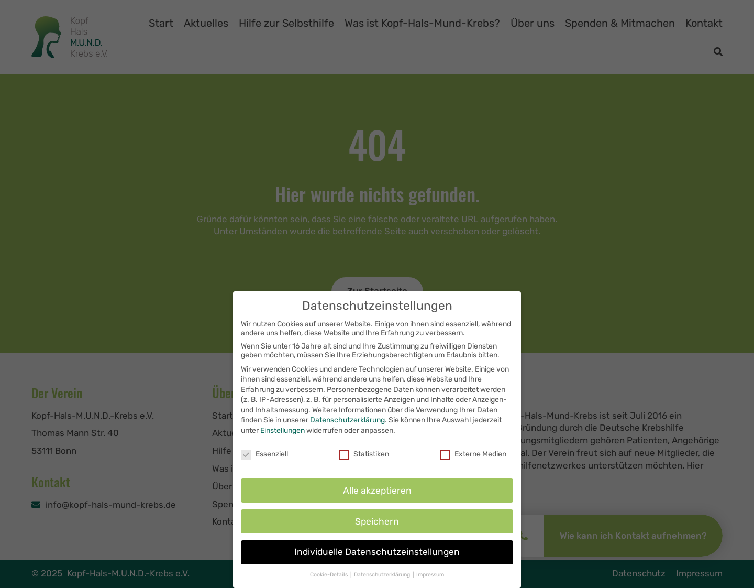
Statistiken (364, 458)
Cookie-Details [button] (329, 579)
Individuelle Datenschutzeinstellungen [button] (377, 557)
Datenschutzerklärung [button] (383, 579)
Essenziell (264, 458)
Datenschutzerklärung (347, 425)
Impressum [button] (430, 579)
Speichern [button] (377, 526)
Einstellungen (282, 435)
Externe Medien (473, 458)
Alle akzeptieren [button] (377, 495)
